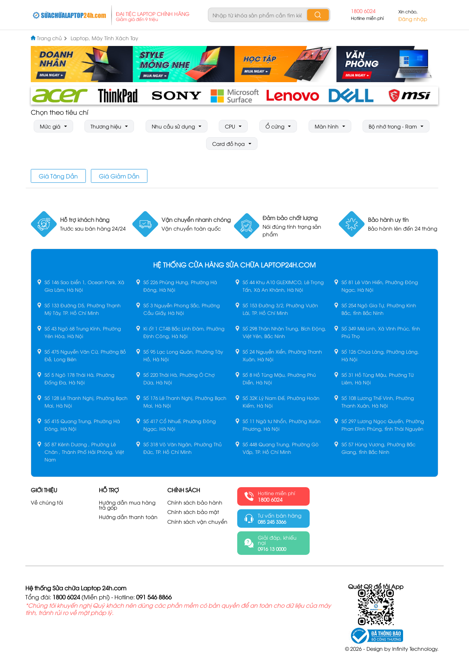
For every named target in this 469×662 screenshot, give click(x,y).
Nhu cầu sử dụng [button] (173, 126)
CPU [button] (230, 126)
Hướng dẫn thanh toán (128, 516)
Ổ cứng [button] (274, 126)
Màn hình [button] (327, 126)
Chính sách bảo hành (194, 502)
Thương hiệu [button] (106, 126)
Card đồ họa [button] (228, 143)
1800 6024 (363, 10)
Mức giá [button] (50, 126)
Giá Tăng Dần (58, 176)
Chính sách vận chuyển (197, 521)
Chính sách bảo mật (193, 511)
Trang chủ (52, 38)
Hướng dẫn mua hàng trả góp (127, 505)
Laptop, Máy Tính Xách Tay (104, 38)
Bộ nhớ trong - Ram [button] (393, 126)
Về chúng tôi (47, 502)
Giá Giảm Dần (119, 176)
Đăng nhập (412, 18)
